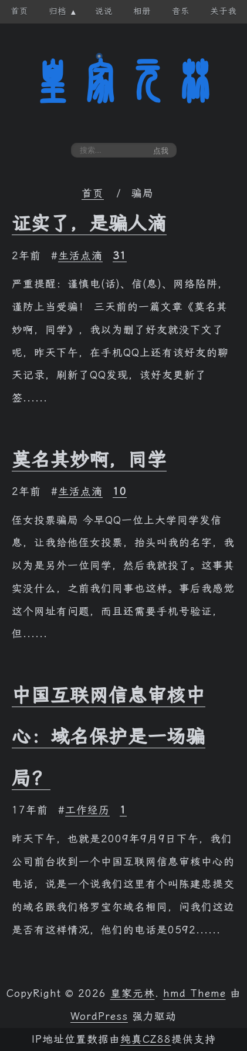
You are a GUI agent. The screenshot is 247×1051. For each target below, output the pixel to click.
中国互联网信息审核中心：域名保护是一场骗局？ (108, 736)
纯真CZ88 (145, 1039)
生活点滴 (80, 256)
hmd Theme (194, 993)
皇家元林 (124, 81)
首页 (93, 193)
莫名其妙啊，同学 (89, 459)
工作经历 (87, 810)
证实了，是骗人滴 (89, 223)
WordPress (99, 1016)
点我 (160, 150)
